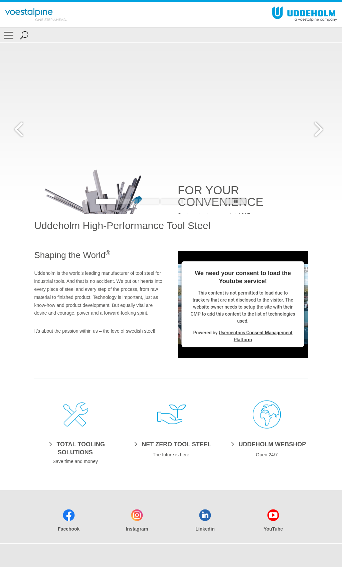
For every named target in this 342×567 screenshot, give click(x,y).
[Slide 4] (171, 201)
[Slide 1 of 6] (171, 213)
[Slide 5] (193, 201)
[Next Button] (317, 128)
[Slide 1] (106, 201)
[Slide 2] (128, 201)
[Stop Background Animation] (236, 201)
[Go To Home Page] (36, 14)
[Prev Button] (25, 128)
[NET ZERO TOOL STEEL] (171, 444)
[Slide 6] (214, 201)
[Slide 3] (149, 201)
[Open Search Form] (24, 35)
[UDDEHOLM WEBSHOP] (266, 444)
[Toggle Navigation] (8, 35)
